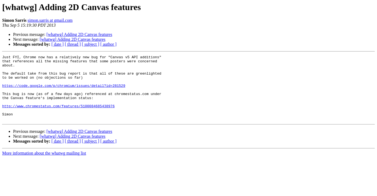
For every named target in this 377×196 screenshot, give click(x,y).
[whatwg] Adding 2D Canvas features (79, 34)
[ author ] (108, 44)
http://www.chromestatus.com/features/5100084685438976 (58, 116)
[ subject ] (90, 44)
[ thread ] (73, 44)
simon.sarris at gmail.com (49, 20)
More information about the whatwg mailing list (44, 166)
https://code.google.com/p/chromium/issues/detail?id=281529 (63, 92)
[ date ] (57, 44)
